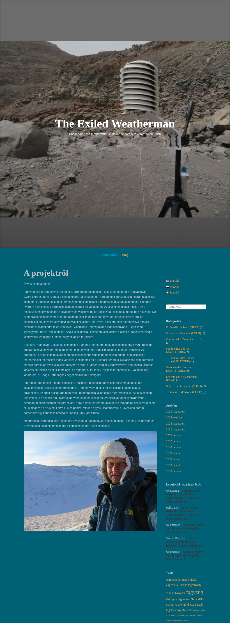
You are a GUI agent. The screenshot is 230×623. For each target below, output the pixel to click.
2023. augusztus (175, 429)
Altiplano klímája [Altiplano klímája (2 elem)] (176, 579)
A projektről (110, 255)
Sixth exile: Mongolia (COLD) (184, 386)
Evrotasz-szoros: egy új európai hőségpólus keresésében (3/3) (185, 528)
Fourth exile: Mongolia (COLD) (184, 339)
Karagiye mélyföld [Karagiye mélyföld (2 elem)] (177, 604)
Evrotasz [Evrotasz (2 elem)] (180, 593)
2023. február (174, 435)
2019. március (174, 453)
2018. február (174, 471)
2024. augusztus (175, 423)
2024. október (174, 417)
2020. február (174, 447)
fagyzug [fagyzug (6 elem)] (194, 592)
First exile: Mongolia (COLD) (183, 333)
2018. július (173, 459)
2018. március (174, 465)
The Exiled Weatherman (115, 123)
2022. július (173, 441)
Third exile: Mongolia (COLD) (184, 392)
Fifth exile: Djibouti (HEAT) (182, 327)
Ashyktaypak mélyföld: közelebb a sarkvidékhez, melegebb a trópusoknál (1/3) (183, 496)
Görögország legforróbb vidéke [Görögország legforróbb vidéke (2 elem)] (185, 599)
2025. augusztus (175, 411)
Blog (125, 255)
